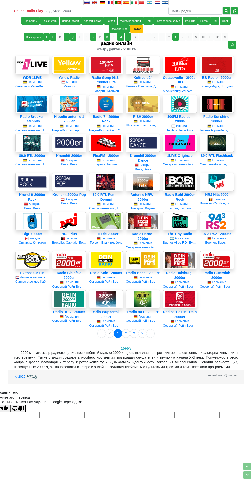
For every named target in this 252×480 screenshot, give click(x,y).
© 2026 (26, 376)
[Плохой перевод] (18, 408)
